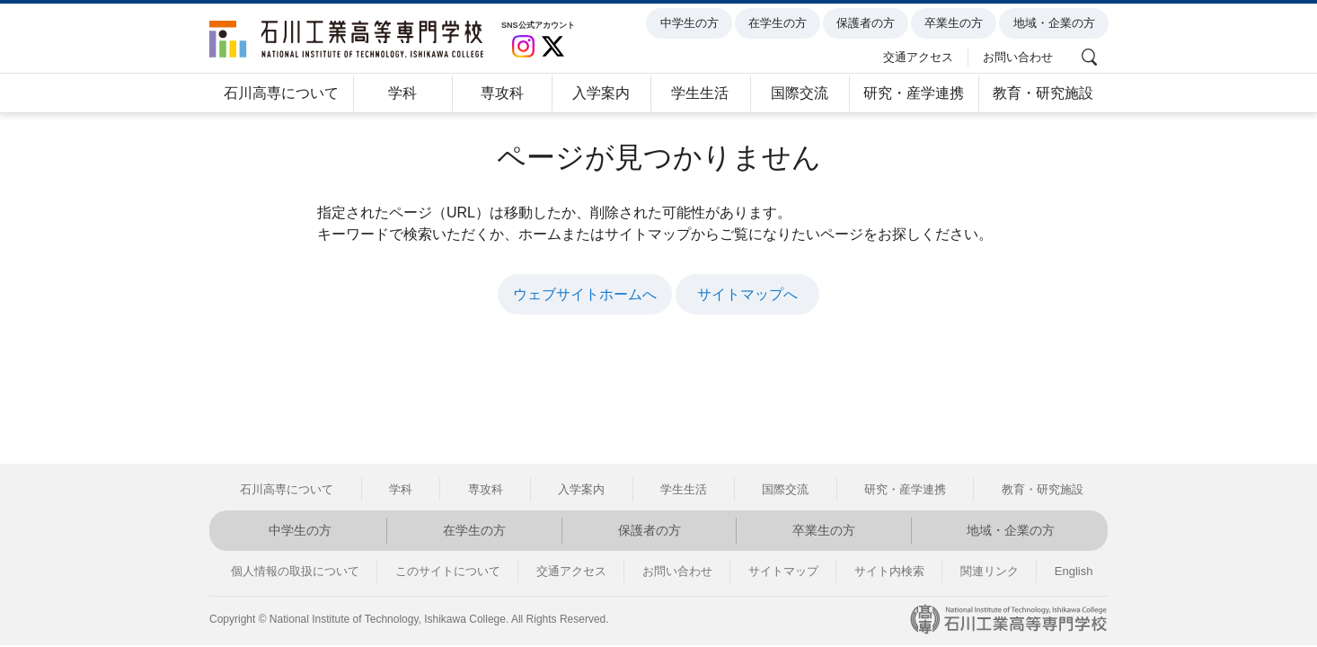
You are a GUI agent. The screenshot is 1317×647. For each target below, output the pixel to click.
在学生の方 (780, 23)
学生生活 (700, 93)
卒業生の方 (957, 23)
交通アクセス (922, 55)
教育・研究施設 (1043, 93)
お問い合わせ (1021, 55)
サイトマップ (783, 571)
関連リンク (989, 571)
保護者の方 (868, 23)
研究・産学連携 (913, 93)
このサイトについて (447, 571)
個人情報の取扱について (295, 571)
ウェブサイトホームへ (585, 294)
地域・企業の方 (1057, 23)
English (1074, 571)
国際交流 (799, 93)
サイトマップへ (747, 294)
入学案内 (601, 93)
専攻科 (502, 93)
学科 (402, 93)
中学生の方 (692, 23)
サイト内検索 (889, 571)
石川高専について (281, 93)
